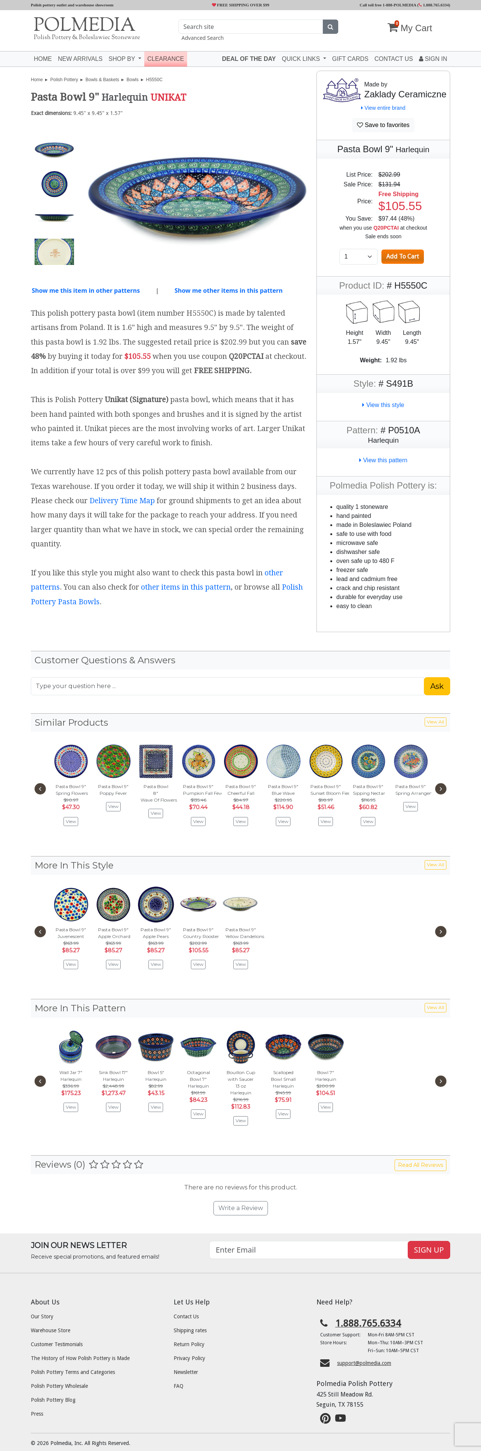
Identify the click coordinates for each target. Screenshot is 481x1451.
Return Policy (189, 1344)
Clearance (165, 59)
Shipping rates (190, 1330)
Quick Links (302, 59)
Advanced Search (203, 37)
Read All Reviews (420, 1165)
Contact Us (186, 1316)
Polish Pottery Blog (53, 1400)
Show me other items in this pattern (228, 290)
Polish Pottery (64, 79)
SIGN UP (429, 1250)
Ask (437, 686)
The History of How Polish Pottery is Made (80, 1358)
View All (435, 722)
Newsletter (186, 1372)
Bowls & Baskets (102, 79)
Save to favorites (383, 125)
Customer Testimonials (57, 1344)
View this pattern (383, 460)
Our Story (42, 1316)
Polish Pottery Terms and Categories (73, 1372)
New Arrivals (80, 59)
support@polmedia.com (364, 1363)
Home (43, 59)
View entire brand (383, 108)
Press (37, 1414)
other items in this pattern (186, 587)
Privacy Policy (189, 1358)
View (71, 821)
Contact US (393, 59)
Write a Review (240, 1208)
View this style (383, 405)
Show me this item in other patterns (86, 290)
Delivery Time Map (122, 500)
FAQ (178, 1386)
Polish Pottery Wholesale (59, 1386)
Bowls (133, 79)
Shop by (123, 59)
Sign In (433, 59)
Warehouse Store (50, 1330)
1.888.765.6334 (434, 5)
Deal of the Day (249, 59)
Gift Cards (350, 59)
